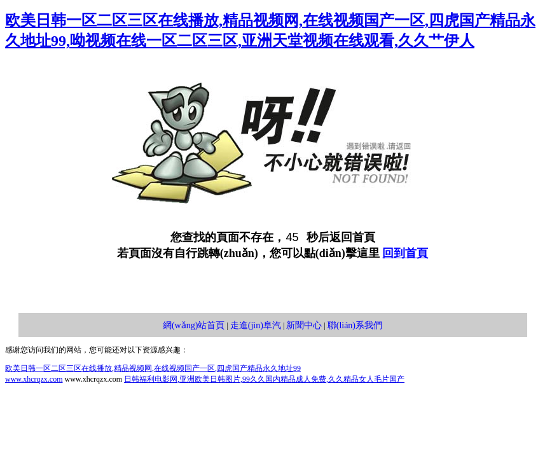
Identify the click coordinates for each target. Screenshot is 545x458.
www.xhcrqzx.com (34, 379)
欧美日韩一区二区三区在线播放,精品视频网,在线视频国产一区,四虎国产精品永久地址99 (153, 368)
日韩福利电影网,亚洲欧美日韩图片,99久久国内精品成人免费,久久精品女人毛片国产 (264, 379)
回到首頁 (405, 253)
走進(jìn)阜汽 (255, 325)
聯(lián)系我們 (355, 325)
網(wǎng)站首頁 (193, 325)
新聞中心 (304, 325)
